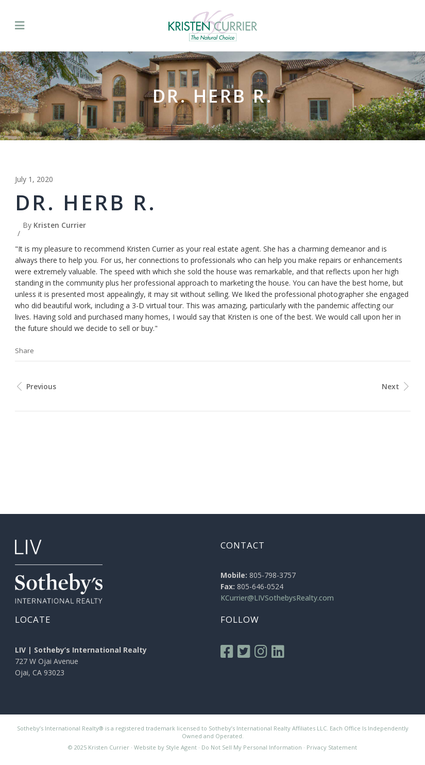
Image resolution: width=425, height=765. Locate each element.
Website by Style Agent (165, 747)
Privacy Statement (332, 747)
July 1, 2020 (34, 179)
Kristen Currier (59, 225)
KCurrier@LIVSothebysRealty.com (277, 598)
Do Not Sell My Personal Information (251, 747)
